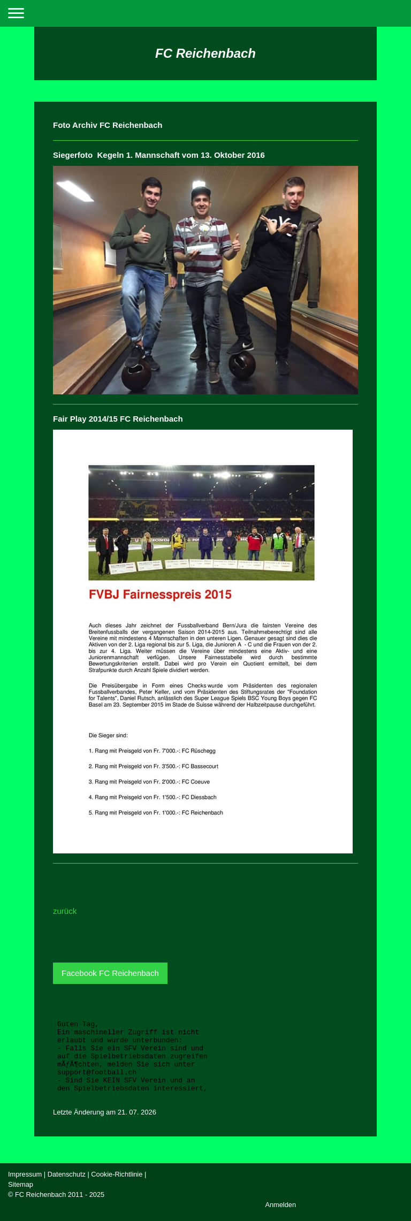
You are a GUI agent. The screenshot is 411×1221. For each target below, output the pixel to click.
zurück (65, 910)
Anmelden (280, 1205)
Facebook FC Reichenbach (110, 973)
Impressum (25, 1174)
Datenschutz (67, 1174)
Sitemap (20, 1184)
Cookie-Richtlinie (116, 1174)
